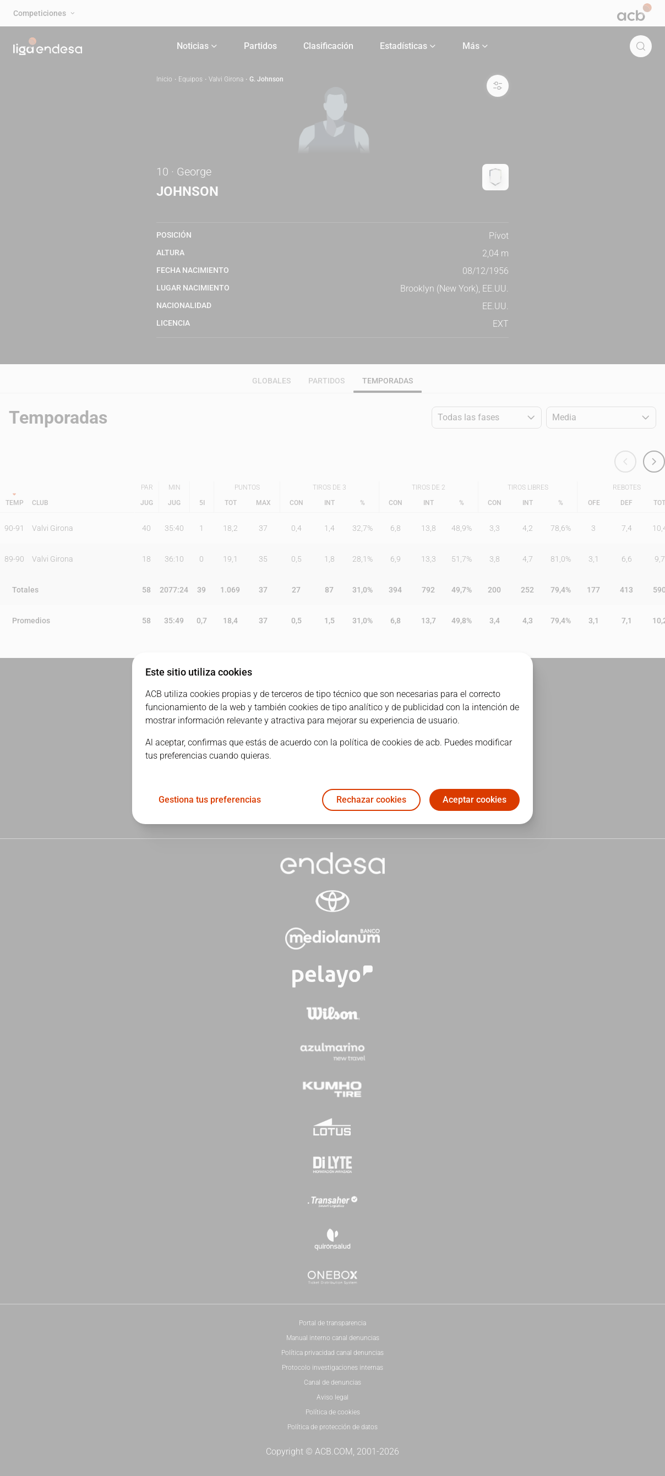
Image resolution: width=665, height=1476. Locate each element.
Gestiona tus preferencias (210, 799)
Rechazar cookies (371, 799)
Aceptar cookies (474, 799)
